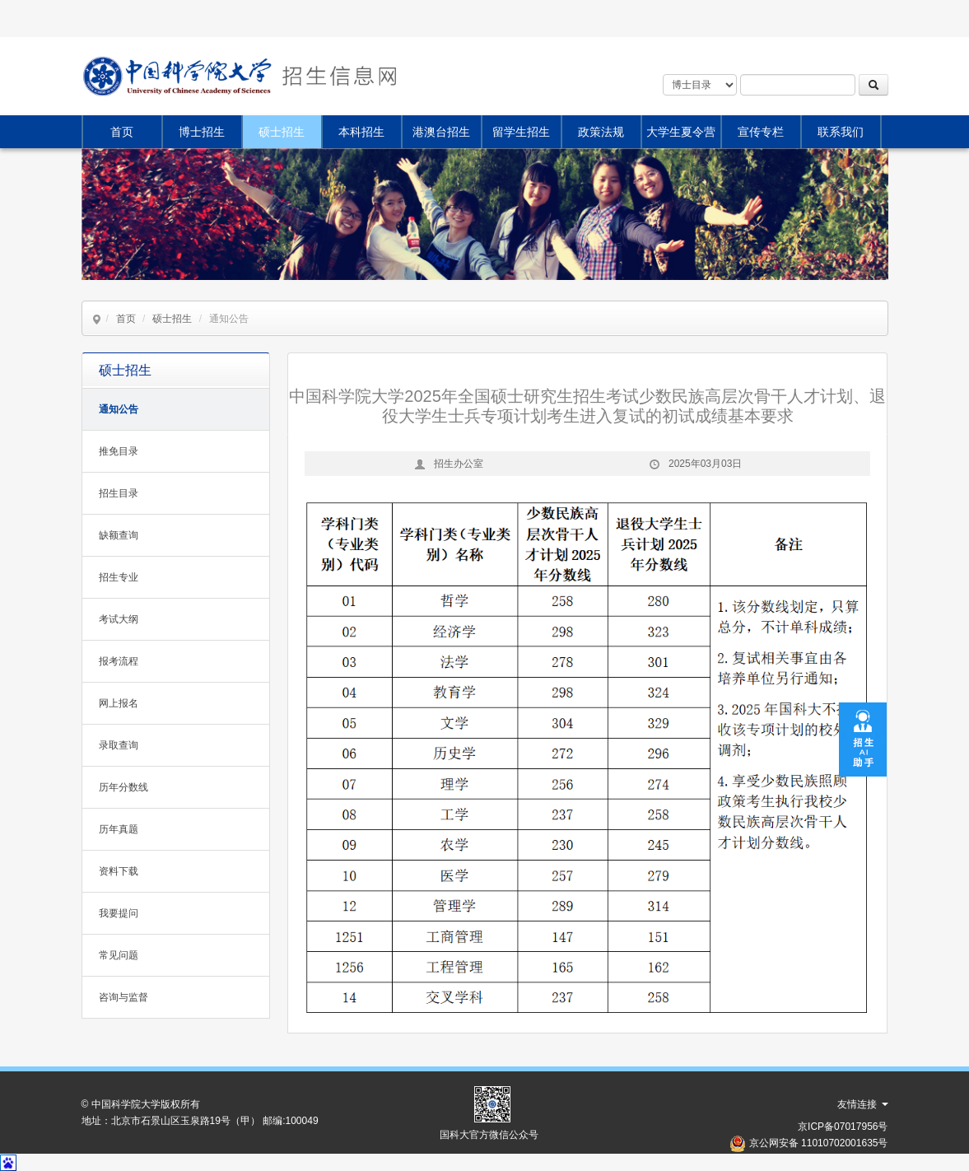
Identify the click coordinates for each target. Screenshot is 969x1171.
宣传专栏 (761, 131)
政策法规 (601, 131)
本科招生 (361, 131)
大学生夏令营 (680, 131)
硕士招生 (282, 131)
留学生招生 (521, 131)
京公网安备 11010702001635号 (818, 1143)
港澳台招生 (441, 131)
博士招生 (202, 131)
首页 (121, 131)
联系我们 (841, 131)
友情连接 (862, 1104)
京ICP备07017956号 (842, 1126)
